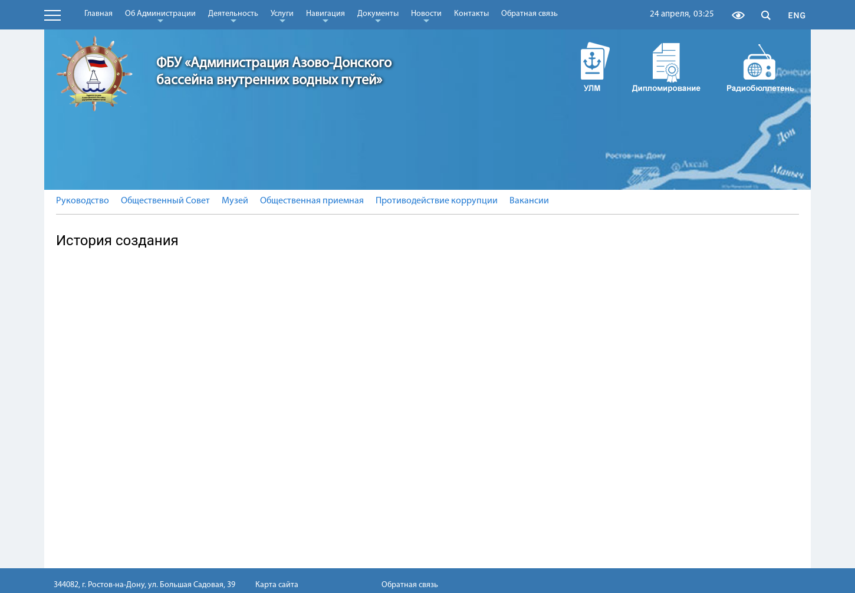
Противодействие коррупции (437, 201)
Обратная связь (529, 13)
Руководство (82, 201)
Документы (378, 15)
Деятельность (233, 15)
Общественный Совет (165, 201)
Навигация (325, 15)
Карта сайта (276, 585)
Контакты (471, 13)
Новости (426, 15)
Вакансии (529, 201)
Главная (98, 13)
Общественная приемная (312, 201)
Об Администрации (160, 15)
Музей (235, 201)
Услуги (282, 15)
